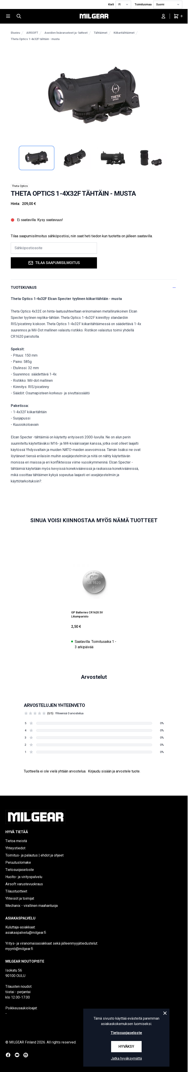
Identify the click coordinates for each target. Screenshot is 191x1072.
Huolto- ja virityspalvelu (23, 877)
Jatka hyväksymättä (126, 1058)
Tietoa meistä (16, 841)
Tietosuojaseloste (19, 870)
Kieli (111, 4)
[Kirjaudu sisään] (163, 16)
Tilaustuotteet (16, 891)
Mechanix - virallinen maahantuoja (31, 905)
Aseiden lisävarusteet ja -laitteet (66, 32)
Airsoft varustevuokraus (24, 884)
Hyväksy (126, 1046)
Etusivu (15, 32)
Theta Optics (20, 186)
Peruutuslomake (18, 862)
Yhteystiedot (15, 848)
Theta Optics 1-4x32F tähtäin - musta (35, 39)
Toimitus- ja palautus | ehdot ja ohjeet (34, 855)
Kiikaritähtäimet (124, 32)
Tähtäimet (100, 32)
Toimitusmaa (143, 4)
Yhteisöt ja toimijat (19, 898)
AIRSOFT (32, 32)
